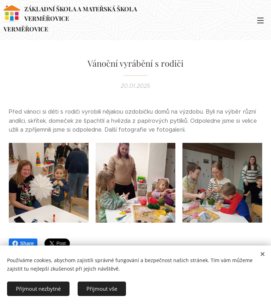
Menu (260, 20)
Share (23, 243)
